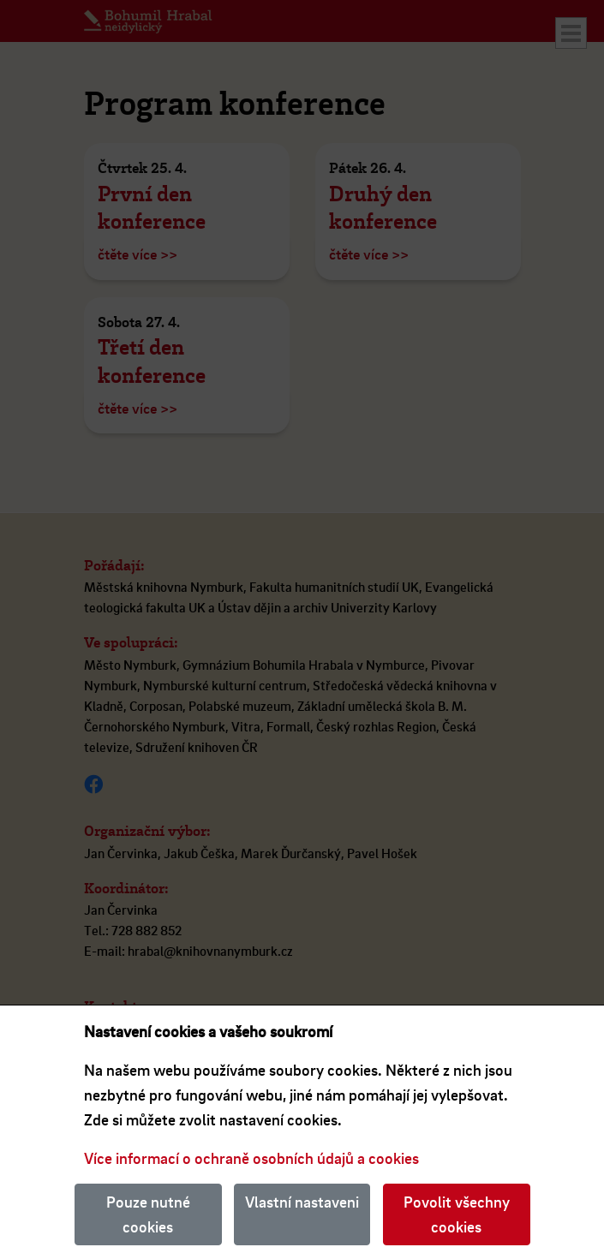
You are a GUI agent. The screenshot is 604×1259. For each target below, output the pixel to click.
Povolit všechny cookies (457, 1214)
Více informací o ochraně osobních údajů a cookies (251, 1158)
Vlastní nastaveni (302, 1201)
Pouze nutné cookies (148, 1214)
